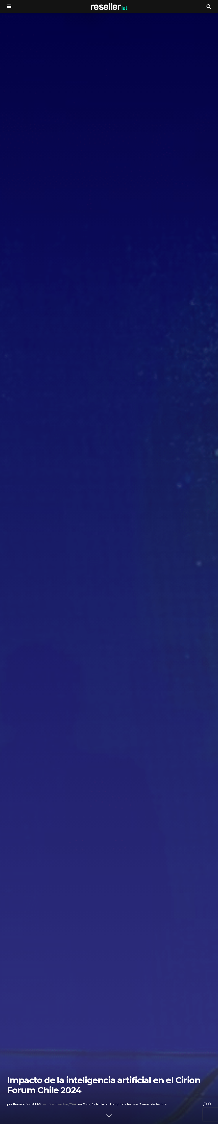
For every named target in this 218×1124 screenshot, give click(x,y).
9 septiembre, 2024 (62, 1104)
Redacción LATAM (27, 1104)
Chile (86, 1104)
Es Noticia (99, 1104)
